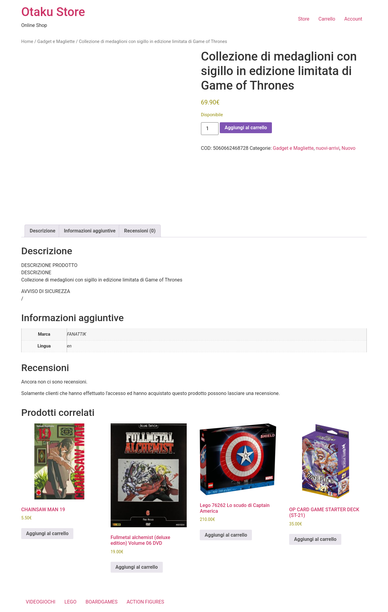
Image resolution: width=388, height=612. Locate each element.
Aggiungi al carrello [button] (47, 533)
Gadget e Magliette (56, 41)
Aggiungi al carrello (246, 127)
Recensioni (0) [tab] (140, 231)
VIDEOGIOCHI (40, 602)
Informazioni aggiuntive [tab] (90, 231)
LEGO (71, 602)
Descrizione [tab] (42, 231)
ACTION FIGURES (145, 602)
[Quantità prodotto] (210, 128)
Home (27, 41)
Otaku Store (53, 12)
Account (353, 19)
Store (303, 19)
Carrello (327, 19)
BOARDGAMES (101, 602)
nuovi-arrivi (328, 148)
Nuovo (349, 148)
